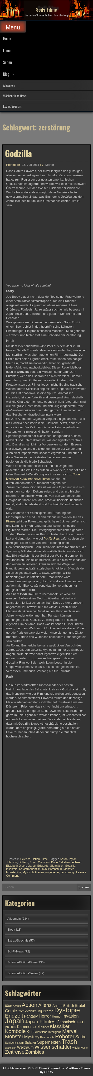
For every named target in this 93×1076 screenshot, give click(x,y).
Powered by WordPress (64, 1068)
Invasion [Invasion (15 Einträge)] (71, 1016)
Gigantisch (57, 865)
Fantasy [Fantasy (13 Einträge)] (31, 1016)
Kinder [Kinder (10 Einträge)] (44, 1027)
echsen (77, 862)
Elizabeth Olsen (16, 865)
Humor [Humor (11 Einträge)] (57, 1016)
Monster (69, 869)
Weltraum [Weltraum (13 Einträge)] (25, 1047)
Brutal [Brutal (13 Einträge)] (80, 1005)
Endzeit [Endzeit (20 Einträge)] (14, 1016)
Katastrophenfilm (29, 869)
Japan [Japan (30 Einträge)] (14, 1021)
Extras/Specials (12, 106)
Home (7, 38)
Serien (7, 62)
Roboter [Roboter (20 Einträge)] (64, 1036)
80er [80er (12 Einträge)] (8, 1006)
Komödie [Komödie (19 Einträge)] (15, 1031)
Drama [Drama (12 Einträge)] (48, 1011)
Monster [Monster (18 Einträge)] (14, 1036)
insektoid (11, 869)
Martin (49, 165)
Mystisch (28, 872)
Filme (6, 50)
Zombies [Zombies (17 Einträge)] (34, 1052)
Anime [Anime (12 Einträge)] (57, 1006)
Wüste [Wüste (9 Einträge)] (84, 1047)
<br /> (20, 767)
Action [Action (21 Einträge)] (30, 1005)
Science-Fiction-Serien (22, 973)
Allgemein (9, 85)
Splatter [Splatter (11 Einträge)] (30, 1042)
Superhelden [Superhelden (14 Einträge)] (49, 1042)
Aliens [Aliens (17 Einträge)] (45, 1005)
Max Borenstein (52, 869)
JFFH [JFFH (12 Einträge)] (80, 1022)
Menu (13, 27)
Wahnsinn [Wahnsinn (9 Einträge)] (10, 1047)
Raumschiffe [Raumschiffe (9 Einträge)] (47, 1037)
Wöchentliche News (14, 95)
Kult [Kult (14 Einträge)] (30, 1031)
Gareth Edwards (38, 865)
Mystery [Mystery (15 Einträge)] (31, 1036)
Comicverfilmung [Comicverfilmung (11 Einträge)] (30, 1011)
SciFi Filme (46, 9)
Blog (6, 74)
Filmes (11, 521)
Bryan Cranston (39, 862)
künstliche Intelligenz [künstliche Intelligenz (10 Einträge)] (47, 1032)
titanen (39, 872)
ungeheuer (52, 872)
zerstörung (67, 872)
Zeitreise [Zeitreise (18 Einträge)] (14, 1052)
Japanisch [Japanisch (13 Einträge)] (66, 1022)
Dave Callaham (61, 862)
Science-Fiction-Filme (34, 859)
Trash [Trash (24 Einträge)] (69, 1041)
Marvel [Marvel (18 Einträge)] (69, 1031)
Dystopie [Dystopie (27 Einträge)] (67, 1010)
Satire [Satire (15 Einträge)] (81, 1036)
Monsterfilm (13, 872)
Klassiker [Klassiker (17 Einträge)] (59, 1026)
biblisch (23, 862)
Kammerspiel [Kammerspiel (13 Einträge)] (28, 1026)
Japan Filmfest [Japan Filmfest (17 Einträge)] (41, 1021)
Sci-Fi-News (15, 951)
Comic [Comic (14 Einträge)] (11, 1011)
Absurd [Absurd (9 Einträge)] (17, 1005)
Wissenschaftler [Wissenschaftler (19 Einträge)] (53, 1047)
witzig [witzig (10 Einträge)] (75, 1047)
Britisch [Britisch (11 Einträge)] (68, 1006)
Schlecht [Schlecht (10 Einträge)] (10, 1042)
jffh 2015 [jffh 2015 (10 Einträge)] (10, 1027)
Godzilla (18, 153)
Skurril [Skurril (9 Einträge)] (20, 1042)
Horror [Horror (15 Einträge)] (45, 1016)
